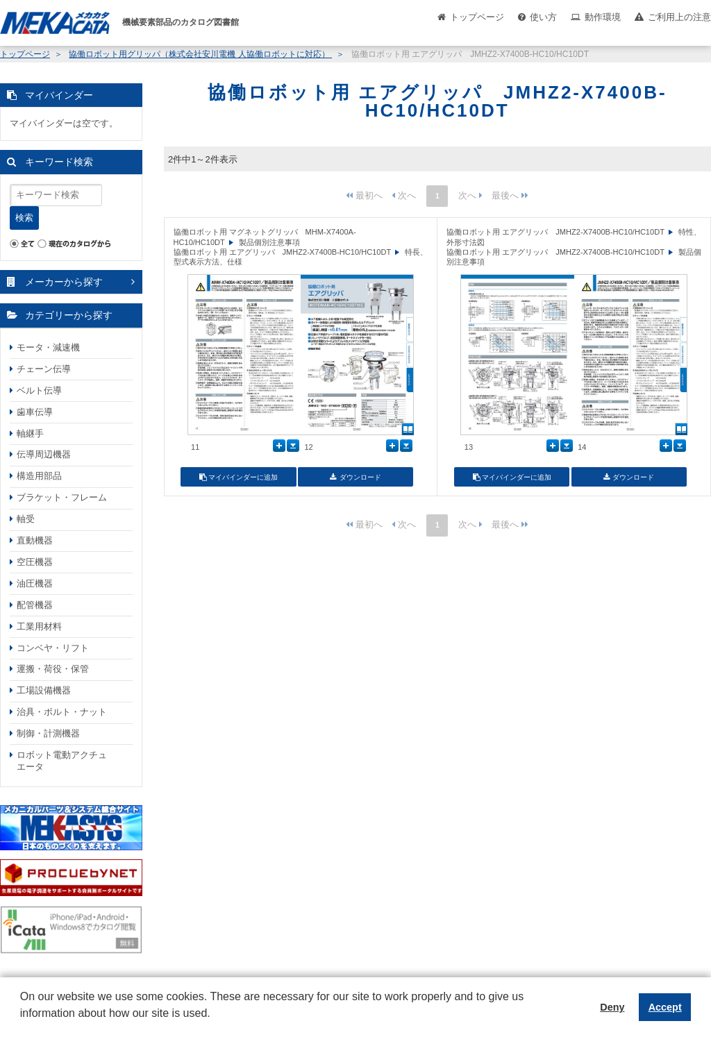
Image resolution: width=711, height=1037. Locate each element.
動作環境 (603, 17)
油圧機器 (35, 583)
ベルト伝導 (39, 390)
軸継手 (30, 433)
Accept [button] (665, 1007)
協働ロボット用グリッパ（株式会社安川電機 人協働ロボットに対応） (200, 54)
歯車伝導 (35, 412)
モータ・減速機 (48, 347)
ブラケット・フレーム (62, 497)
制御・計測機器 (48, 733)
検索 (24, 217)
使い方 (543, 17)
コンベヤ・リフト (53, 648)
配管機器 (35, 605)
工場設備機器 (44, 690)
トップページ (477, 17)
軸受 (26, 519)
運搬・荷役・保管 (53, 669)
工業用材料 (39, 626)
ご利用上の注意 (679, 17)
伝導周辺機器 (44, 454)
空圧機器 (35, 562)
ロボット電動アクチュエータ (62, 761)
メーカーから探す (64, 282)
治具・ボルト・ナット (62, 712)
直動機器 (35, 540)
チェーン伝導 (44, 369)
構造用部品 (39, 476)
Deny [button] (612, 1007)
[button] (22, 1024)
